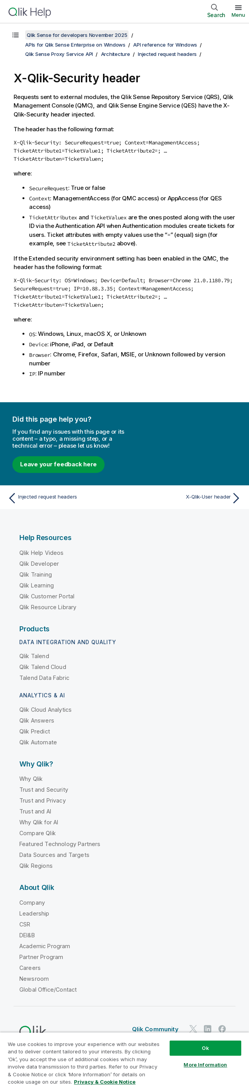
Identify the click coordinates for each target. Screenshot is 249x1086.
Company (32, 902)
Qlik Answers (36, 720)
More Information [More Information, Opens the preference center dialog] (205, 1065)
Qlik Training (35, 574)
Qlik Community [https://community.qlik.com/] (155, 1029)
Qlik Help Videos (41, 552)
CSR (24, 924)
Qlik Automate (38, 742)
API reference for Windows (165, 45)
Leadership (34, 913)
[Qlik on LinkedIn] (207, 1029)
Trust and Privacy (42, 800)
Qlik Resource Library (47, 607)
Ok (205, 1048)
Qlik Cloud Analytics (45, 709)
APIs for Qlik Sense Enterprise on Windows (75, 45)
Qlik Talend (34, 656)
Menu (238, 15)
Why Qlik (31, 778)
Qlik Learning (36, 585)
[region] (124, 1059)
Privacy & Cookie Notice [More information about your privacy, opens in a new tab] (105, 1082)
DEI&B (27, 935)
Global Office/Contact (48, 989)
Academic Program (44, 946)
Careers (30, 967)
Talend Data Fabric (44, 677)
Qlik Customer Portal (46, 596)
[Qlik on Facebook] (222, 1029)
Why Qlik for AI (38, 822)
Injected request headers (167, 54)
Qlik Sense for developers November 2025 (77, 35)
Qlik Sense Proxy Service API (59, 54)
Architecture (115, 54)
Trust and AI (35, 811)
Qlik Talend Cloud (42, 667)
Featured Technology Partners (59, 844)
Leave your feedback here (58, 464)
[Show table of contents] (15, 35)
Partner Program (41, 957)
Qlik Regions (36, 865)
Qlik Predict (34, 731)
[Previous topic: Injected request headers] (64, 498)
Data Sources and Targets (54, 854)
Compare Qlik (37, 833)
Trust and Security (43, 789)
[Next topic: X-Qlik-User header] (185, 498)
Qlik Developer (39, 563)
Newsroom (34, 978)
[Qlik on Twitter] (193, 1029)
